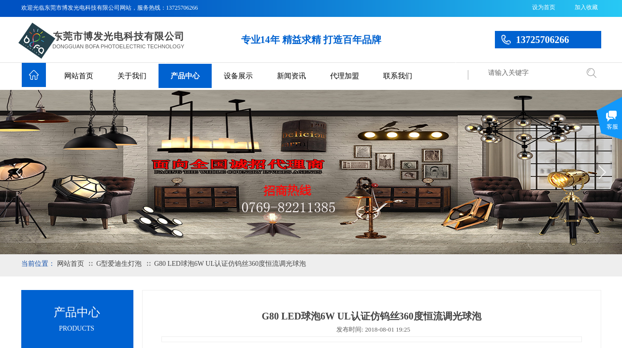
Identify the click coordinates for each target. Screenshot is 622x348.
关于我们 (131, 76)
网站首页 (78, 76)
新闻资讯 (291, 76)
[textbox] (531, 73)
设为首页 (543, 7)
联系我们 (397, 76)
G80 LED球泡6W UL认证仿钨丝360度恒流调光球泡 (230, 263)
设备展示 (238, 76)
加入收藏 (586, 7)
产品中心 (185, 76)
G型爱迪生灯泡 (119, 263)
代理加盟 (344, 76)
